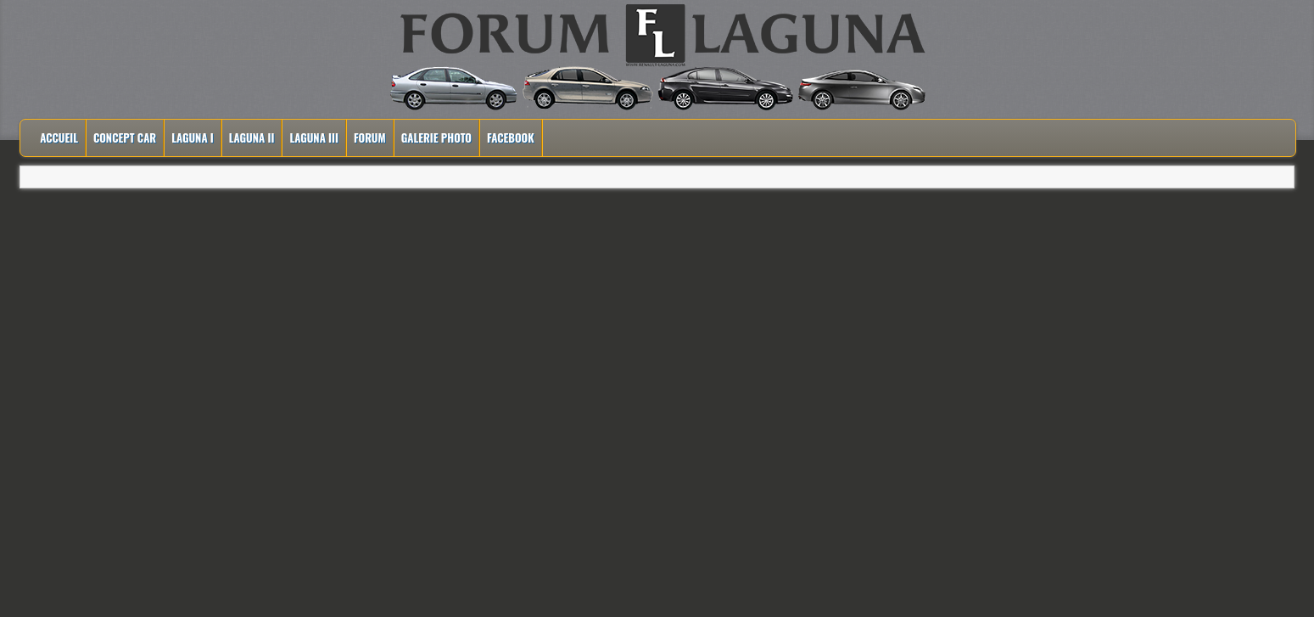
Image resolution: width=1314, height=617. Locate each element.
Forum (370, 137)
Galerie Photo (436, 137)
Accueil (59, 137)
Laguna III (313, 137)
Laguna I (192, 137)
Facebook (510, 137)
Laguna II (252, 137)
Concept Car (124, 137)
